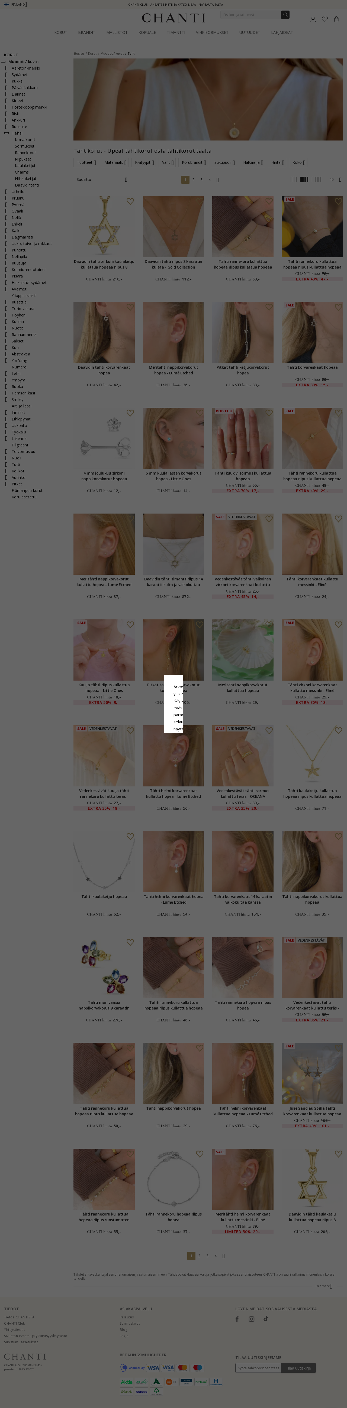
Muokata (197, 748)
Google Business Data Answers (173, 723)
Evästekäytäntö (191, 709)
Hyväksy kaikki (173, 736)
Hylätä (149, 748)
